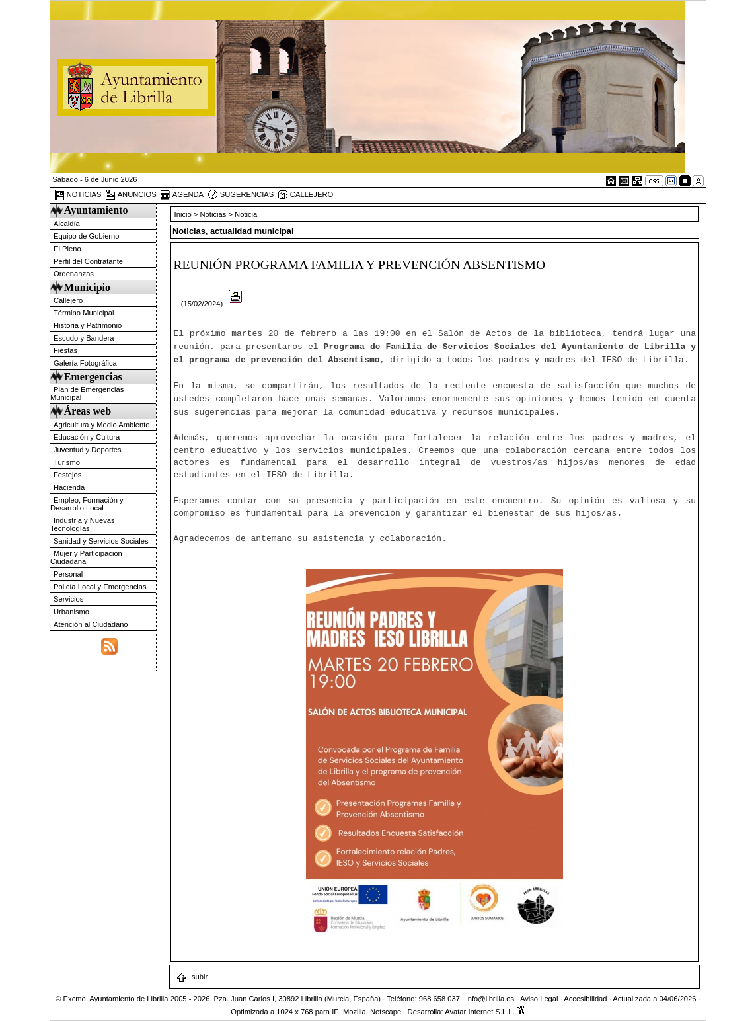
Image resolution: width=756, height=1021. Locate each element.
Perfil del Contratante (88, 261)
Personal (68, 574)
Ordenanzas (74, 274)
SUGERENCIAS (241, 195)
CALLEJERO (305, 195)
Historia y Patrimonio (88, 325)
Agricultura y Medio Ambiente (102, 425)
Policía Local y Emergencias (100, 587)
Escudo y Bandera (84, 338)
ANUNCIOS (131, 195)
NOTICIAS (78, 195)
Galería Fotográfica (85, 363)
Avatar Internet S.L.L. (485, 1012)
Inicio (184, 214)
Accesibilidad (585, 998)
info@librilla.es (490, 998)
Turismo (67, 462)
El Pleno (67, 249)
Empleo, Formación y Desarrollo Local (87, 504)
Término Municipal (84, 313)
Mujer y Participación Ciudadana (86, 557)
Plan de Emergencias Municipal (87, 393)
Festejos (67, 475)
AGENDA (182, 195)
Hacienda (69, 487)
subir (192, 977)
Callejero (68, 300)
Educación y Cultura (87, 437)
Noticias (213, 214)
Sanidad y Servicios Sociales (101, 541)
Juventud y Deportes (88, 450)
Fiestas (65, 350)
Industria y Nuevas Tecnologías (82, 524)
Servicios (68, 599)
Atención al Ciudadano (91, 624)
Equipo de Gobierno (87, 236)
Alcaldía (67, 223)
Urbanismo (71, 612)
